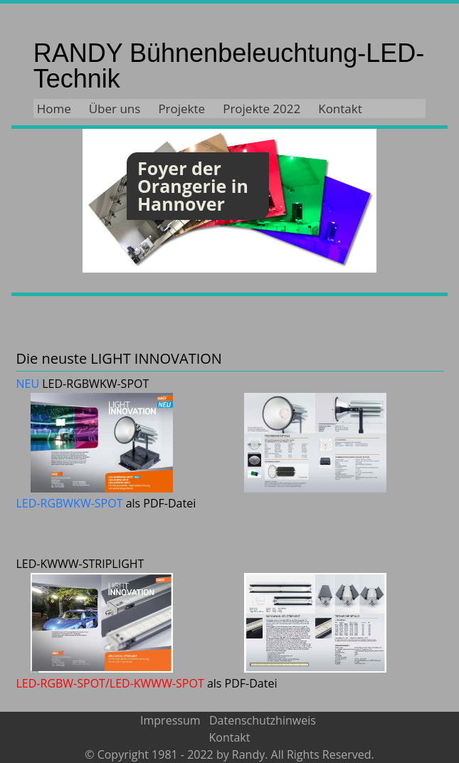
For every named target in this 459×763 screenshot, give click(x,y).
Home (54, 108)
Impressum (172, 720)
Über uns (115, 108)
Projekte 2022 (261, 108)
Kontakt (340, 108)
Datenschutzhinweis (262, 720)
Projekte (181, 108)
